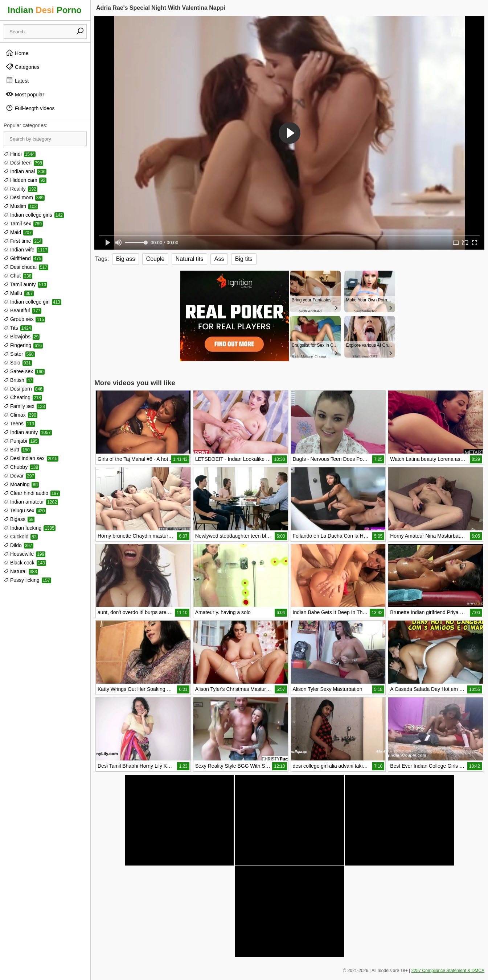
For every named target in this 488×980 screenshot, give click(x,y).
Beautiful (22, 310)
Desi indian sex (31, 458)
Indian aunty (28, 432)
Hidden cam (25, 180)
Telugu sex (25, 510)
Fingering (23, 345)
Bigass (19, 519)
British (18, 380)
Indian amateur (31, 502)
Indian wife (26, 250)
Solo (18, 363)
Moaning (21, 484)
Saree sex (24, 371)
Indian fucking (30, 528)
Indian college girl (32, 302)
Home (16, 53)
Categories (22, 67)
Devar (19, 476)
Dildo (18, 545)
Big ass (125, 259)
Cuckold (21, 536)
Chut (18, 276)
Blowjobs (22, 336)
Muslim (21, 206)
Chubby (21, 467)
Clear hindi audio (32, 493)
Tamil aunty (25, 284)
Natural (21, 571)
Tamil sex (23, 223)
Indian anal (25, 171)
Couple (155, 259)
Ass (219, 259)
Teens (19, 423)
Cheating (23, 397)
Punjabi (21, 441)
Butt (17, 450)
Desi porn (24, 389)
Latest (17, 80)
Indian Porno (45, 10)
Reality (20, 189)
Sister (19, 354)
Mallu (19, 293)
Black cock (25, 563)
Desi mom (24, 197)
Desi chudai (26, 267)
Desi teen (23, 163)
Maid (18, 232)
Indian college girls (34, 215)
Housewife (24, 554)
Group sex (24, 319)
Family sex (25, 406)
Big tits (244, 259)
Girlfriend (23, 258)
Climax (20, 415)
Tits (18, 328)
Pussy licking (27, 580)
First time (23, 241)
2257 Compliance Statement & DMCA (447, 970)
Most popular (24, 94)
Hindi (20, 154)
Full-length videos (30, 108)
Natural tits (189, 259)
